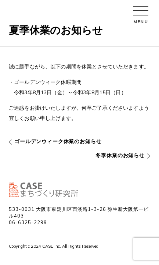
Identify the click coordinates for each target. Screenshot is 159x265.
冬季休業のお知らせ (120, 155)
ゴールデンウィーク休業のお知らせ (57, 141)
